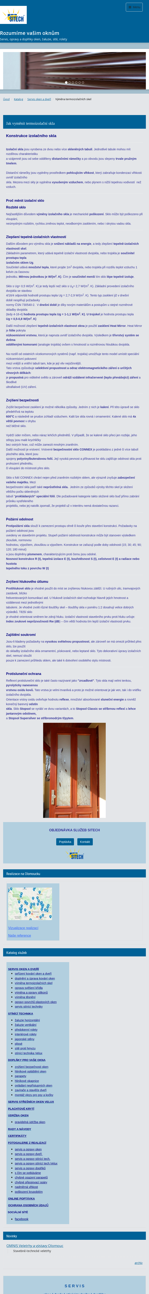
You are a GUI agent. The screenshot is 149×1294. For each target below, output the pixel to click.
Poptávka (65, 841)
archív (139, 1262)
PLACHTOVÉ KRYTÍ (21, 1107)
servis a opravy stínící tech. (32, 1158)
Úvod (6, 99)
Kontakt (85, 841)
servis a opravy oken (28, 1148)
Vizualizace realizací (23, 927)
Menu (134, 7)
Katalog (18, 99)
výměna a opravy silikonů (31, 991)
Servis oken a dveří (39, 99)
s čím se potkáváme (28, 1172)
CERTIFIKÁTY (17, 1135)
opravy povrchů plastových (32, 1001)
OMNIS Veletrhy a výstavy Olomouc (34, 1244)
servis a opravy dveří (29, 1153)
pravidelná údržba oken (30, 1121)
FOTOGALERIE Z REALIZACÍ (27, 1141)
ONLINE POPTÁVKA (21, 1197)
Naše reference (19, 934)
